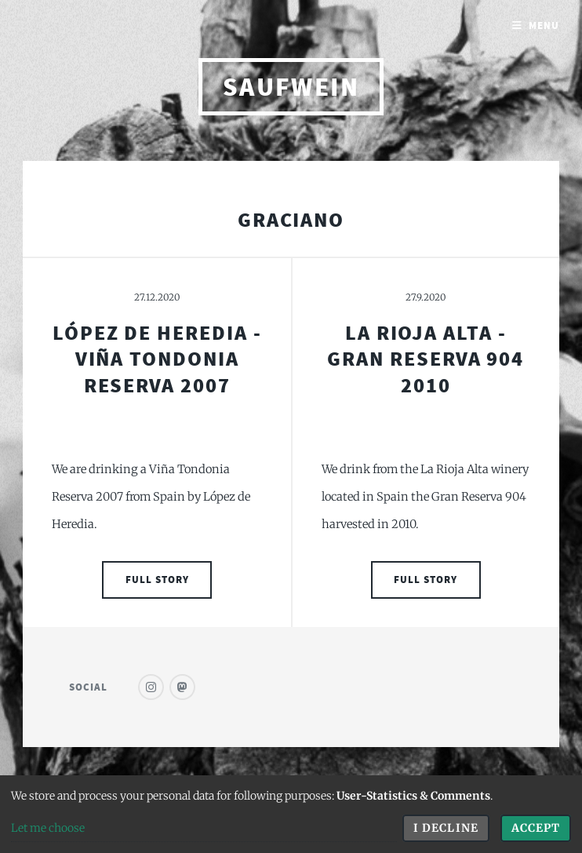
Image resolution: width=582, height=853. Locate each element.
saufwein (291, 87)
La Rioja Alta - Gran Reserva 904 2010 (425, 359)
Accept (535, 828)
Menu (544, 25)
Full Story (157, 579)
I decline (445, 828)
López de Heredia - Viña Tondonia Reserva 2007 (157, 359)
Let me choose (48, 828)
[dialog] (291, 814)
